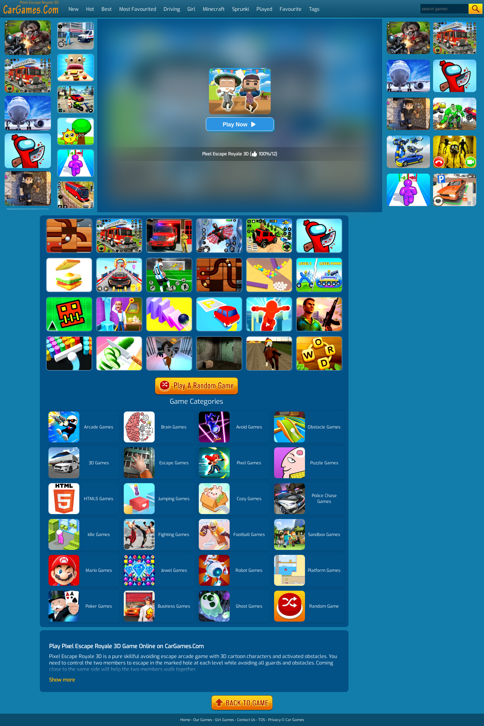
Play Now (240, 124)
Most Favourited (137, 9)
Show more (62, 680)
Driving (172, 9)
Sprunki (240, 9)
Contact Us (246, 719)
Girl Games (224, 719)
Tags (314, 9)
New (74, 9)
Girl (191, 9)
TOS (261, 719)
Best (107, 9)
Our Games (202, 719)
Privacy (274, 719)
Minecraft (214, 9)
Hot (90, 9)
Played (264, 9)
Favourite (291, 9)
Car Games (295, 719)
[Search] (444, 9)
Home (185, 719)
